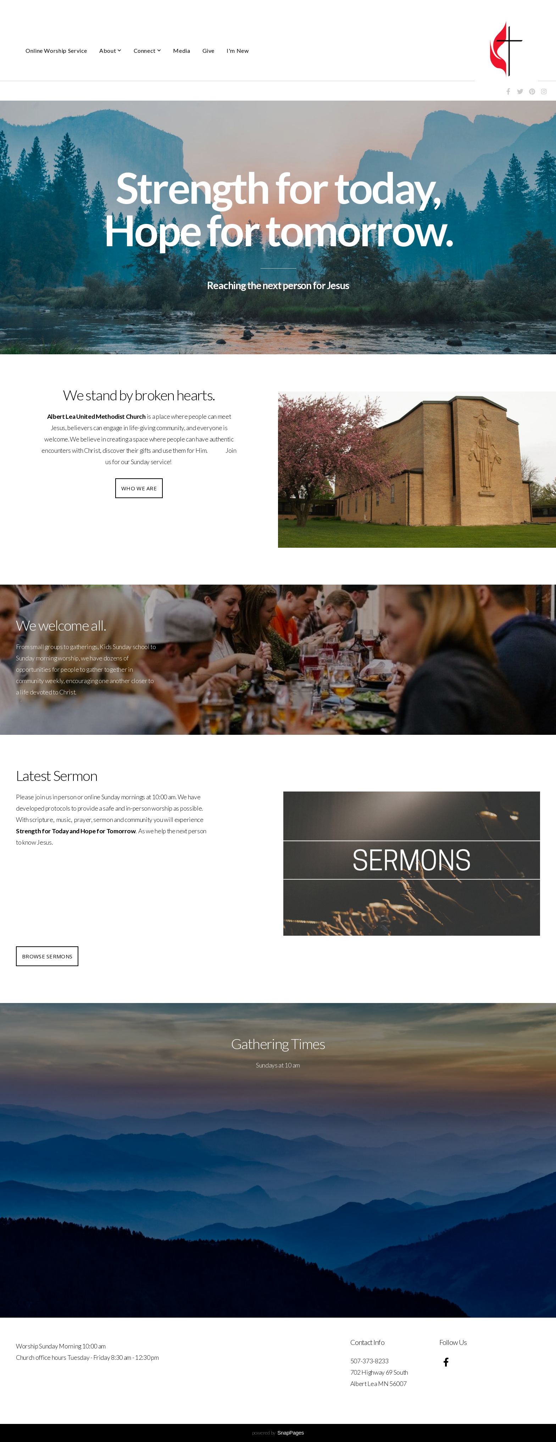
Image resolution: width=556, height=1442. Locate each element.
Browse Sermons (47, 956)
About (110, 50)
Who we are (139, 488)
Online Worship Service (56, 50)
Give (208, 50)
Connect (147, 50)
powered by (278, 1433)
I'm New (238, 50)
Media (181, 50)
